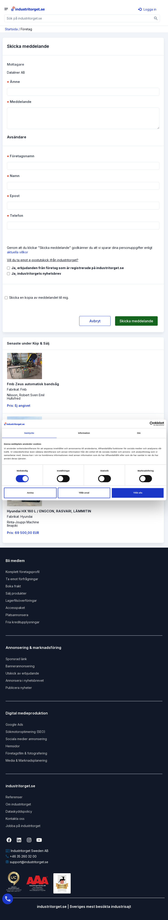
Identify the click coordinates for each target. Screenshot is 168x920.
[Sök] (156, 18)
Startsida (11, 29)
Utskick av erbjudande (22, 673)
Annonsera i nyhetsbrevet (25, 680)
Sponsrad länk (16, 659)
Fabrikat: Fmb (17, 389)
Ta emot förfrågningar (22, 579)
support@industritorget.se (27, 862)
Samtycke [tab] (29, 433)
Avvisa (30, 493)
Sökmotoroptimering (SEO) (25, 732)
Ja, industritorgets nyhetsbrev (36, 273)
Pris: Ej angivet (18, 405)
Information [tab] (84, 433)
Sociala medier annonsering (26, 739)
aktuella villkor (17, 252)
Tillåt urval (84, 493)
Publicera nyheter (19, 688)
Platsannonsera (17, 615)
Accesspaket (15, 608)
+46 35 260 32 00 (21, 856)
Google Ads (14, 724)
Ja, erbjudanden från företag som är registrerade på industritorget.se (67, 268)
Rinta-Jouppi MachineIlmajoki (23, 523)
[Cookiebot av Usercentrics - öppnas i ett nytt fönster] (144, 424)
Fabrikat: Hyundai (20, 516)
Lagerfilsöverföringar (21, 600)
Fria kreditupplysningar (22, 622)
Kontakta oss (15, 818)
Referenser (14, 797)
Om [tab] (139, 433)
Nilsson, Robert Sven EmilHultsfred (25, 396)
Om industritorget (18, 804)
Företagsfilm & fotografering (26, 753)
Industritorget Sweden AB (27, 851)
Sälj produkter (16, 593)
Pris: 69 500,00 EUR (23, 533)
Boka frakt (13, 586)
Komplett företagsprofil (22, 572)
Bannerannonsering (20, 666)
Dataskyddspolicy (19, 811)
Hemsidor (13, 746)
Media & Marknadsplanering (26, 760)
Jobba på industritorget (23, 826)
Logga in (147, 9)
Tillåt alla (137, 493)
